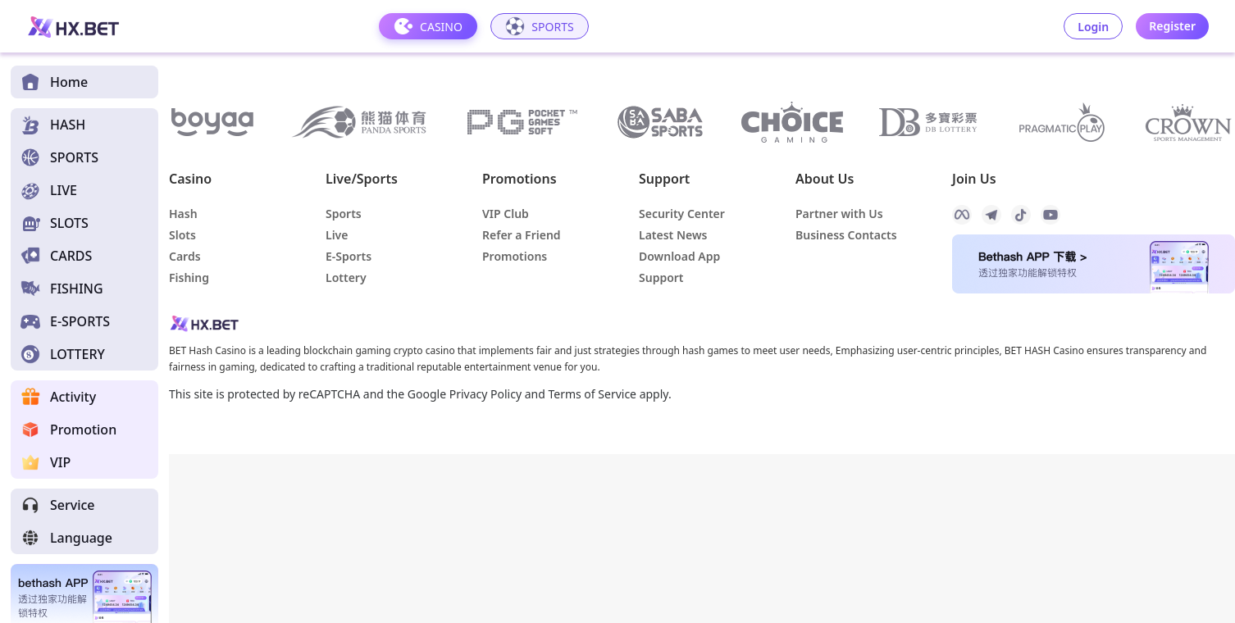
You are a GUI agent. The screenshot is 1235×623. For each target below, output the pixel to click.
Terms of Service (592, 394)
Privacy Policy (485, 394)
